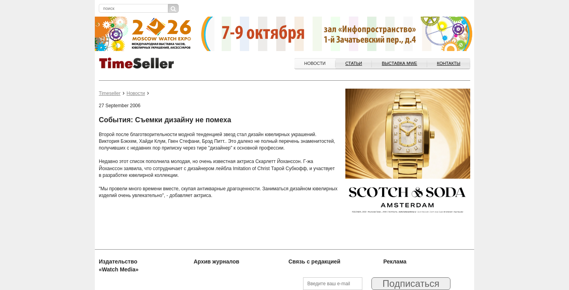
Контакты (448, 63)
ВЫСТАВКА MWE (399, 63)
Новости (315, 63)
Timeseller (110, 93)
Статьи (353, 63)
